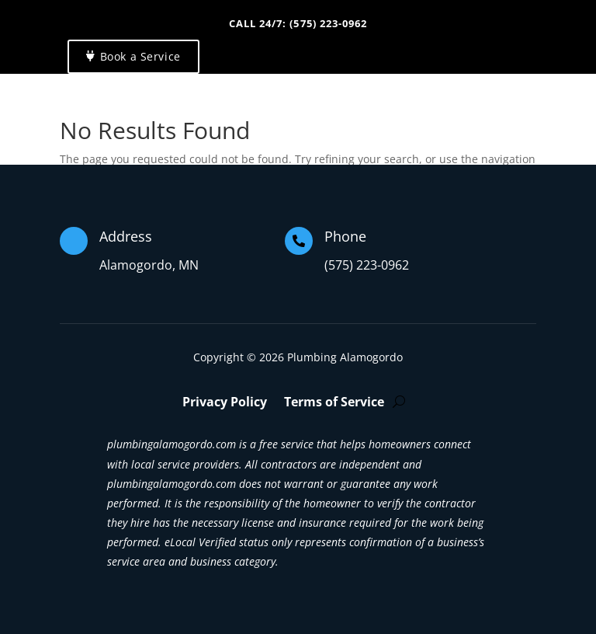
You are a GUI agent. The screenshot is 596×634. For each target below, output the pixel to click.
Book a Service (140, 56)
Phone (345, 236)
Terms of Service (334, 403)
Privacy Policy (224, 403)
